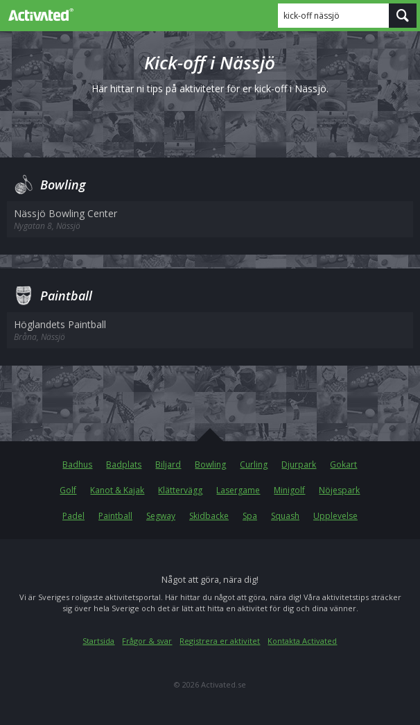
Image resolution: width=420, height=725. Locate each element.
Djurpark (298, 464)
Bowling (210, 464)
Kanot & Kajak (117, 490)
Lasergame (238, 490)
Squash (285, 516)
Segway (160, 516)
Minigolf (289, 490)
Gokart (343, 464)
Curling (254, 464)
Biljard (168, 464)
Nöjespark (339, 490)
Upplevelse (335, 516)
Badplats (123, 464)
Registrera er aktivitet (220, 641)
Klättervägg (180, 490)
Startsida (98, 641)
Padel (73, 516)
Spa (250, 516)
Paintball (115, 516)
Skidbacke (209, 516)
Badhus (77, 464)
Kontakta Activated (302, 641)
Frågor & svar (147, 641)
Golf (68, 490)
